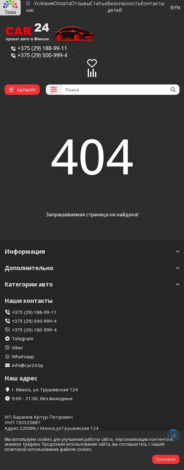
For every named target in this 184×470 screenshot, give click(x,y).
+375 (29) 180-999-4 (34, 330)
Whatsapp (23, 356)
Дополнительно (92, 267)
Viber (17, 348)
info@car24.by (27, 365)
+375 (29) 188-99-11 (38, 48)
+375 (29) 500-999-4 (38, 55)
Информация (92, 251)
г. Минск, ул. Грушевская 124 (45, 389)
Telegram (22, 338)
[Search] (120, 89)
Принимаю (166, 459)
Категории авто (92, 284)
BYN (175, 7)
